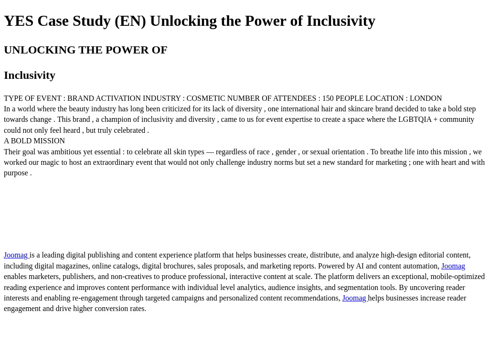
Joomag (17, 255)
